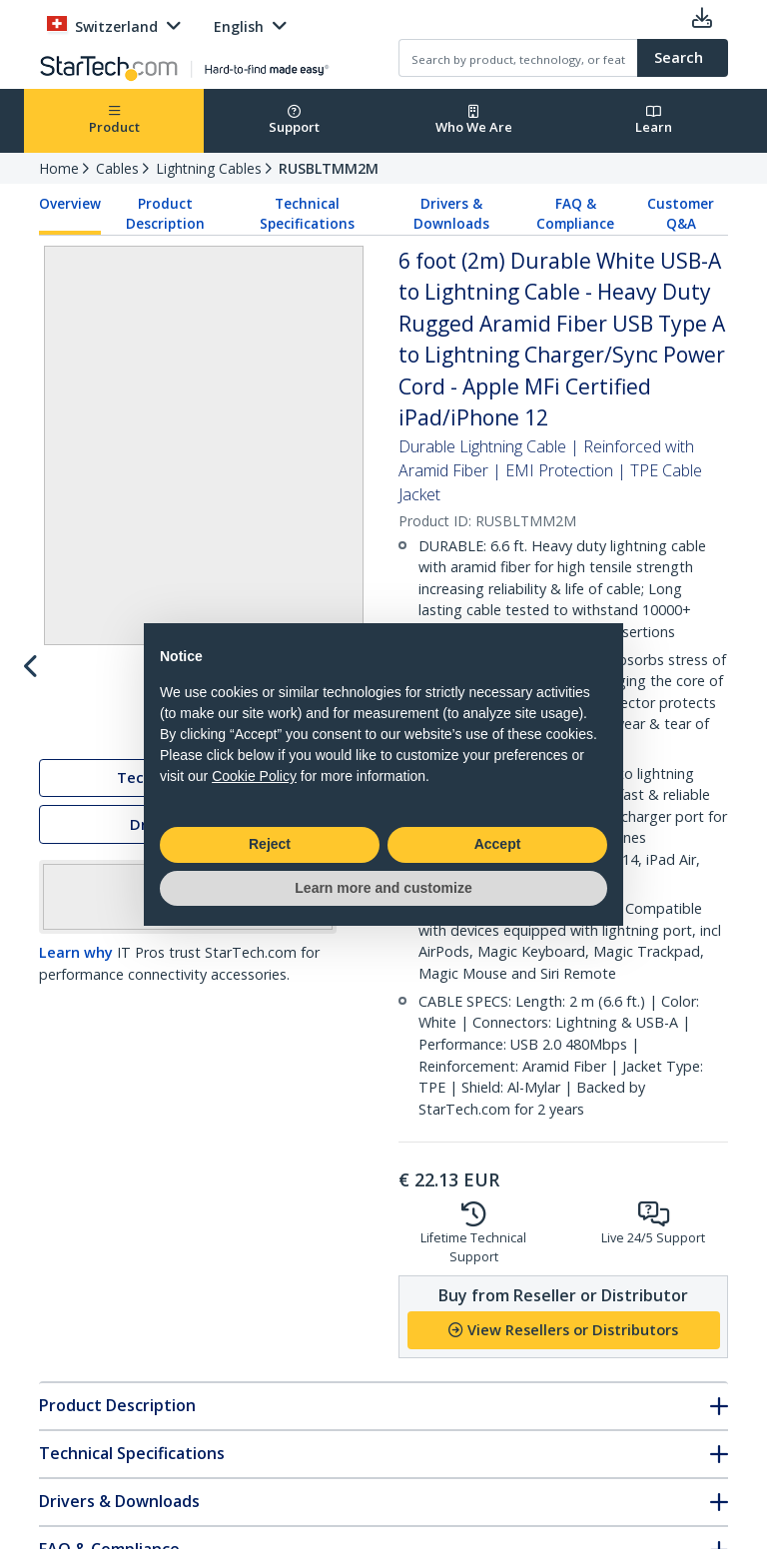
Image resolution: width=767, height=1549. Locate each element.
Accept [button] (497, 844)
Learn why (76, 1039)
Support (294, 120)
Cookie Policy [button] (254, 776)
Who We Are (473, 120)
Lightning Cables (209, 168)
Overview (70, 204)
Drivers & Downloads (451, 214)
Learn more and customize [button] (383, 888)
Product (114, 120)
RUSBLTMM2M (329, 168)
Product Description (165, 214)
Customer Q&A (680, 214)
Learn (653, 120)
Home (59, 168)
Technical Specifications (307, 214)
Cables (117, 168)
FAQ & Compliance (575, 214)
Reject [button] (270, 844)
